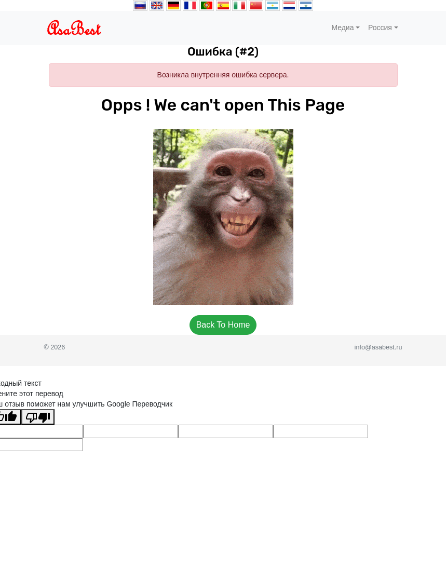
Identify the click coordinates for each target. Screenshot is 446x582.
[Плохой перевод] (38, 417)
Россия (380, 27)
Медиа (342, 27)
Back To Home (223, 324)
